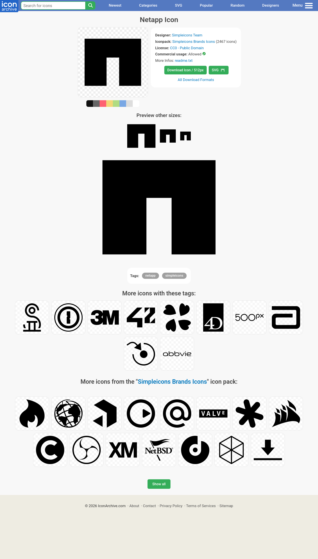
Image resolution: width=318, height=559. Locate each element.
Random (237, 5)
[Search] (90, 5)
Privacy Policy (171, 506)
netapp (150, 276)
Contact (149, 506)
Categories (148, 5)
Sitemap (226, 506)
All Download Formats (196, 79)
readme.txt (184, 60)
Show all (159, 484)
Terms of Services (201, 506)
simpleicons (174, 276)
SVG (178, 5)
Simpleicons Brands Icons (193, 41)
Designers (270, 5)
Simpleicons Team (187, 35)
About (134, 506)
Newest (115, 5)
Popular (206, 5)
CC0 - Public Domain (187, 48)
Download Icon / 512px (185, 70)
